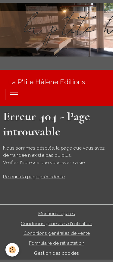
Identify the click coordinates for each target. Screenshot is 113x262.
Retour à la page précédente (34, 177)
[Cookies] (12, 250)
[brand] (46, 82)
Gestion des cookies (56, 253)
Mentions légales (56, 213)
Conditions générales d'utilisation (56, 223)
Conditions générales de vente (57, 233)
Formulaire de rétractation (56, 243)
